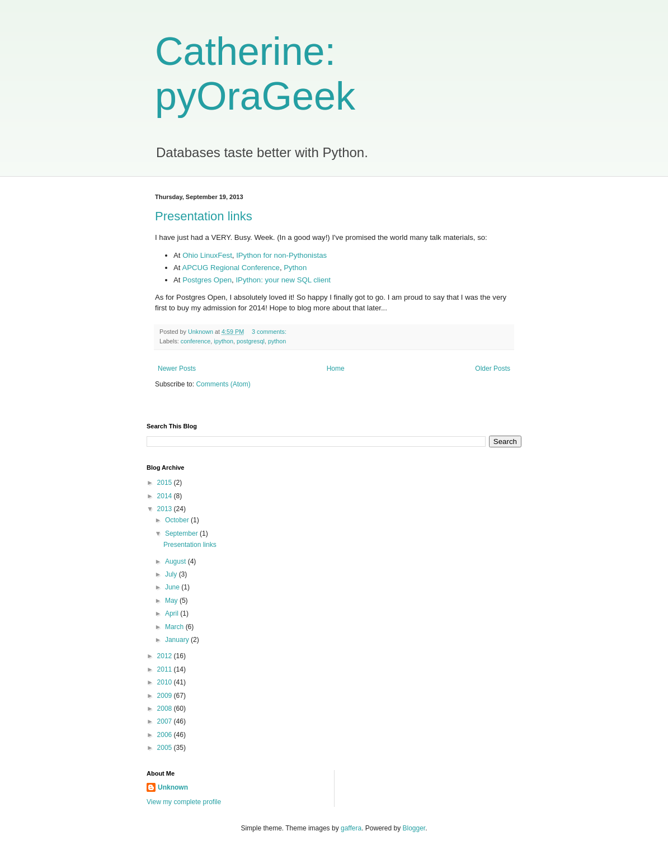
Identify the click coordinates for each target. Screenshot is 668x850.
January (178, 640)
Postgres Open (207, 280)
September (182, 533)
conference (195, 341)
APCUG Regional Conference (230, 267)
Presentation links (203, 216)
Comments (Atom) (223, 384)
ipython (223, 341)
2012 (165, 656)
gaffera (351, 828)
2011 (165, 669)
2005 (165, 748)
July (172, 574)
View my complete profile (184, 802)
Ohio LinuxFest (207, 255)
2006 (165, 735)
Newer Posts (177, 368)
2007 (165, 721)
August (176, 561)
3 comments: (270, 331)
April (172, 613)
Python (295, 267)
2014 (165, 496)
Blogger (414, 828)
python (277, 341)
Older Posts (492, 368)
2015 (165, 483)
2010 (165, 682)
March (175, 627)
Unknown (173, 787)
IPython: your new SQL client (283, 280)
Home (336, 368)
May (172, 601)
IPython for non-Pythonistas (281, 255)
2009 (165, 696)
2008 (165, 708)
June (173, 587)
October (178, 520)
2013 (165, 509)
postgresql (251, 341)
